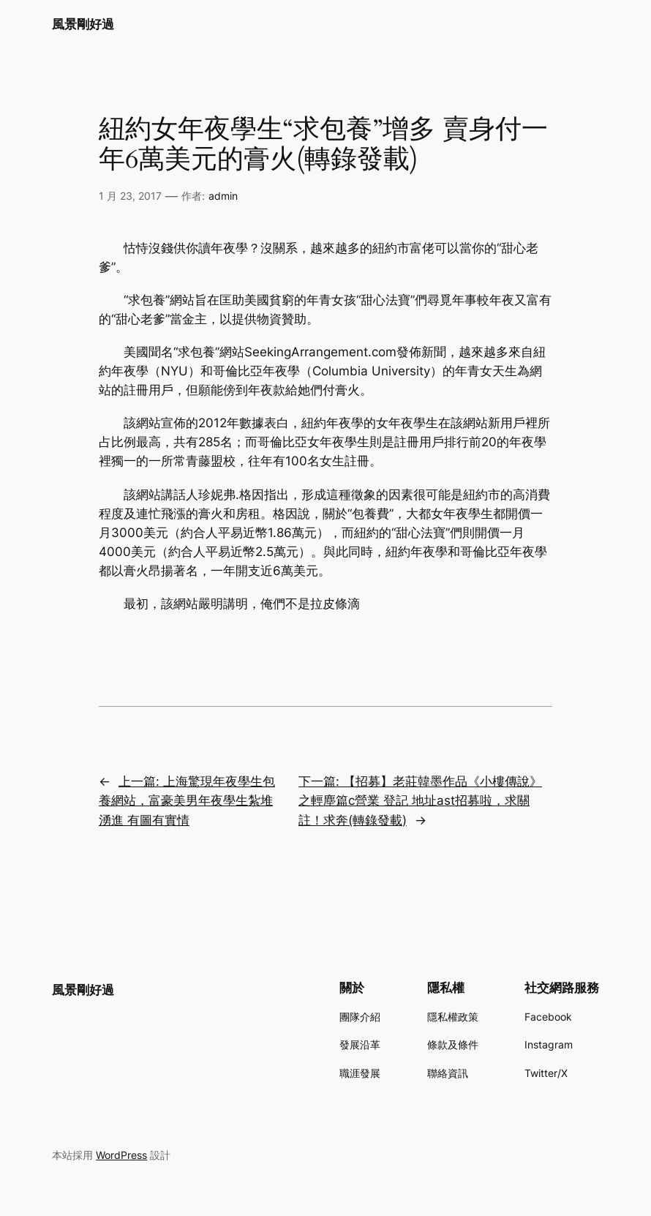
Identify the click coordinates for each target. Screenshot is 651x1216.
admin (223, 195)
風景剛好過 (83, 23)
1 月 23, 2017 (130, 195)
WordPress (121, 1155)
